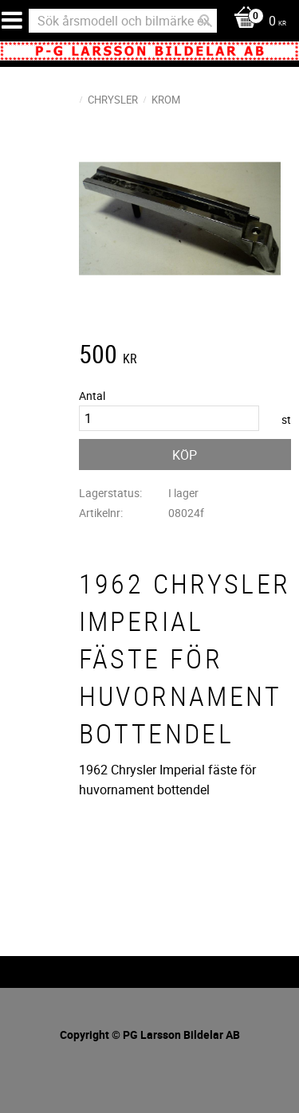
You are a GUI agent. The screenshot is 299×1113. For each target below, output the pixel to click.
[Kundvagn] (256, 22)
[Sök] (206, 21)
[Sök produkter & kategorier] (123, 20)
